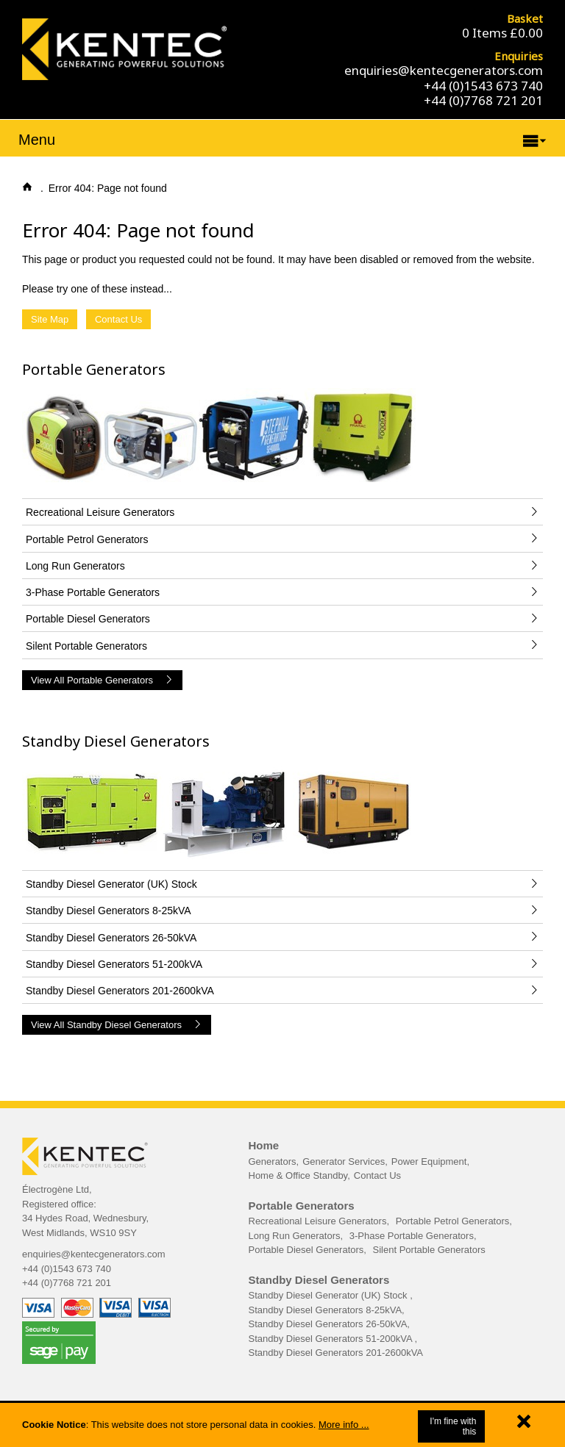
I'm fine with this (453, 1426)
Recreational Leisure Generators (318, 1221)
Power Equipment (429, 1161)
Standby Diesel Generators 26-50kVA (328, 1323)
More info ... (344, 1424)
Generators (272, 1161)
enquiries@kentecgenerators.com (443, 70)
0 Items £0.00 (502, 32)
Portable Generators (94, 369)
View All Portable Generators (102, 680)
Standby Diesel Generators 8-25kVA (325, 1309)
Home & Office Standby (298, 1175)
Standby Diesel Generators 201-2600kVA (336, 1352)
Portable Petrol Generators (453, 1221)
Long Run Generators (295, 1235)
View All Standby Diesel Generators (116, 1024)
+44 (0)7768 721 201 (483, 100)
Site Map (49, 319)
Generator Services (343, 1161)
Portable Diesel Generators (306, 1249)
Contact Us (118, 319)
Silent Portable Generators (429, 1249)
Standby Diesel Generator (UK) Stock (330, 1295)
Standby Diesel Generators (116, 741)
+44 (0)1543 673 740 (483, 85)
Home (264, 1145)
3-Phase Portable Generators (411, 1235)
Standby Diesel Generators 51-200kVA (332, 1338)
